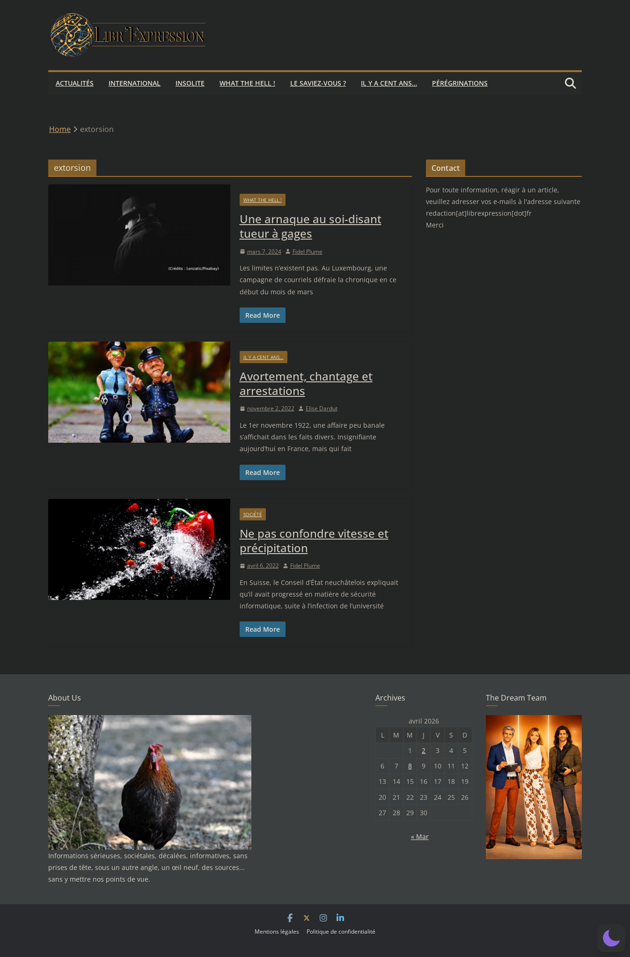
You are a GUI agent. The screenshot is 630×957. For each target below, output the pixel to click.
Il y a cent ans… (389, 83)
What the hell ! (247, 83)
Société (252, 514)
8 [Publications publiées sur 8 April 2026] (410, 765)
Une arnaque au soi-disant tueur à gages (310, 226)
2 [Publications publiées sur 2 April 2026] (423, 750)
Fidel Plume (307, 252)
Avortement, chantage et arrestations (306, 383)
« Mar (420, 836)
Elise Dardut (321, 408)
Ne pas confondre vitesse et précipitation (314, 540)
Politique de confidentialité (341, 931)
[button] (611, 938)
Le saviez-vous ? (318, 83)
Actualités (75, 83)
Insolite (190, 83)
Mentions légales (277, 931)
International (135, 83)
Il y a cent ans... (263, 357)
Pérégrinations (460, 83)
